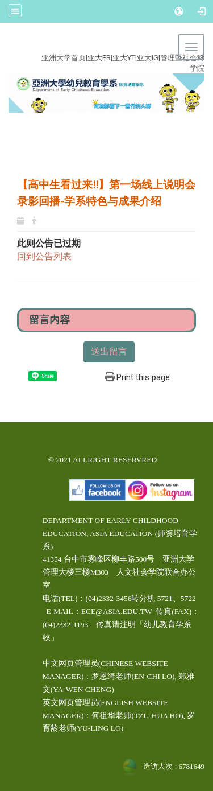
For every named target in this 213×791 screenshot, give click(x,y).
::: (99, 44)
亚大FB (99, 57)
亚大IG (147, 57)
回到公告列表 (44, 256)
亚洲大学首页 (63, 57)
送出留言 (109, 351)
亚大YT (123, 57)
